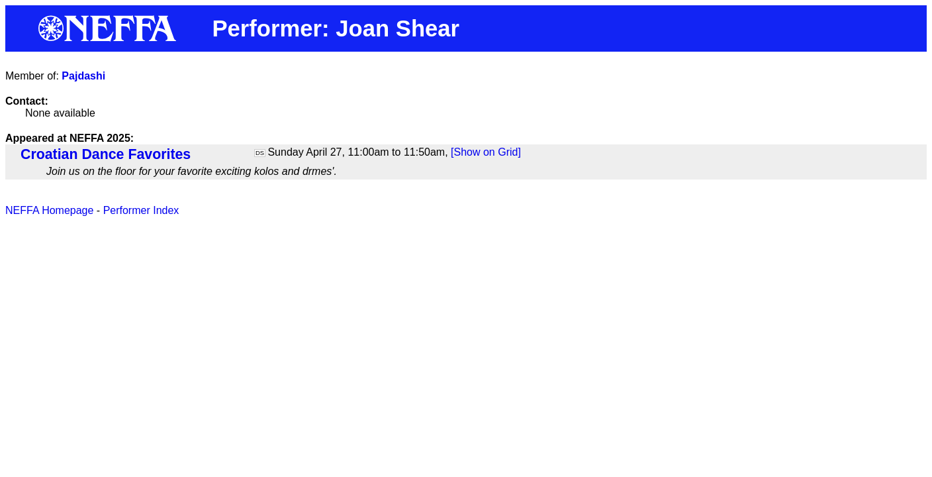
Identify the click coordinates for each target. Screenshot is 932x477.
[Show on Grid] (486, 152)
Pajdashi (83, 75)
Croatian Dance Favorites (106, 154)
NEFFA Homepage (49, 210)
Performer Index (141, 210)
